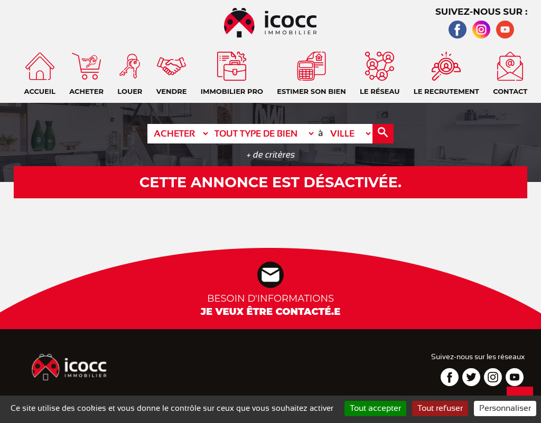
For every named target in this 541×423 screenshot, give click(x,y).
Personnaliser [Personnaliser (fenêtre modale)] (505, 408)
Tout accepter (375, 408)
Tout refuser (440, 408)
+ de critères (271, 155)
